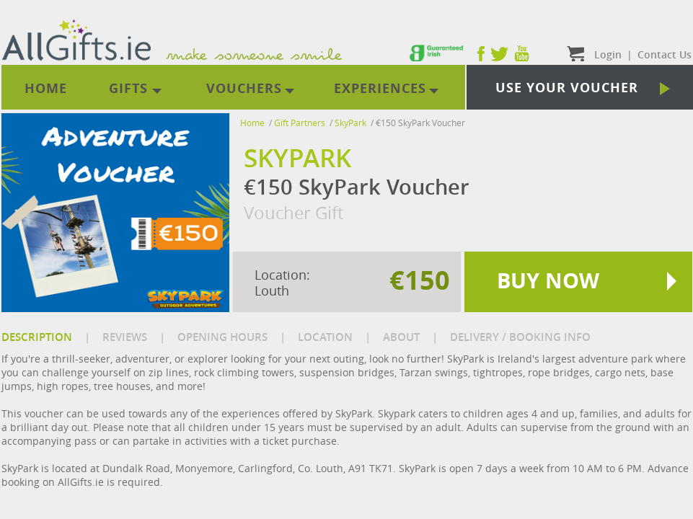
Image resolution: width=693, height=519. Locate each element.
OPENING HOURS (222, 337)
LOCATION (325, 337)
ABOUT (401, 337)
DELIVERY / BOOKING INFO (520, 337)
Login (608, 54)
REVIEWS (124, 337)
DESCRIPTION (36, 337)
